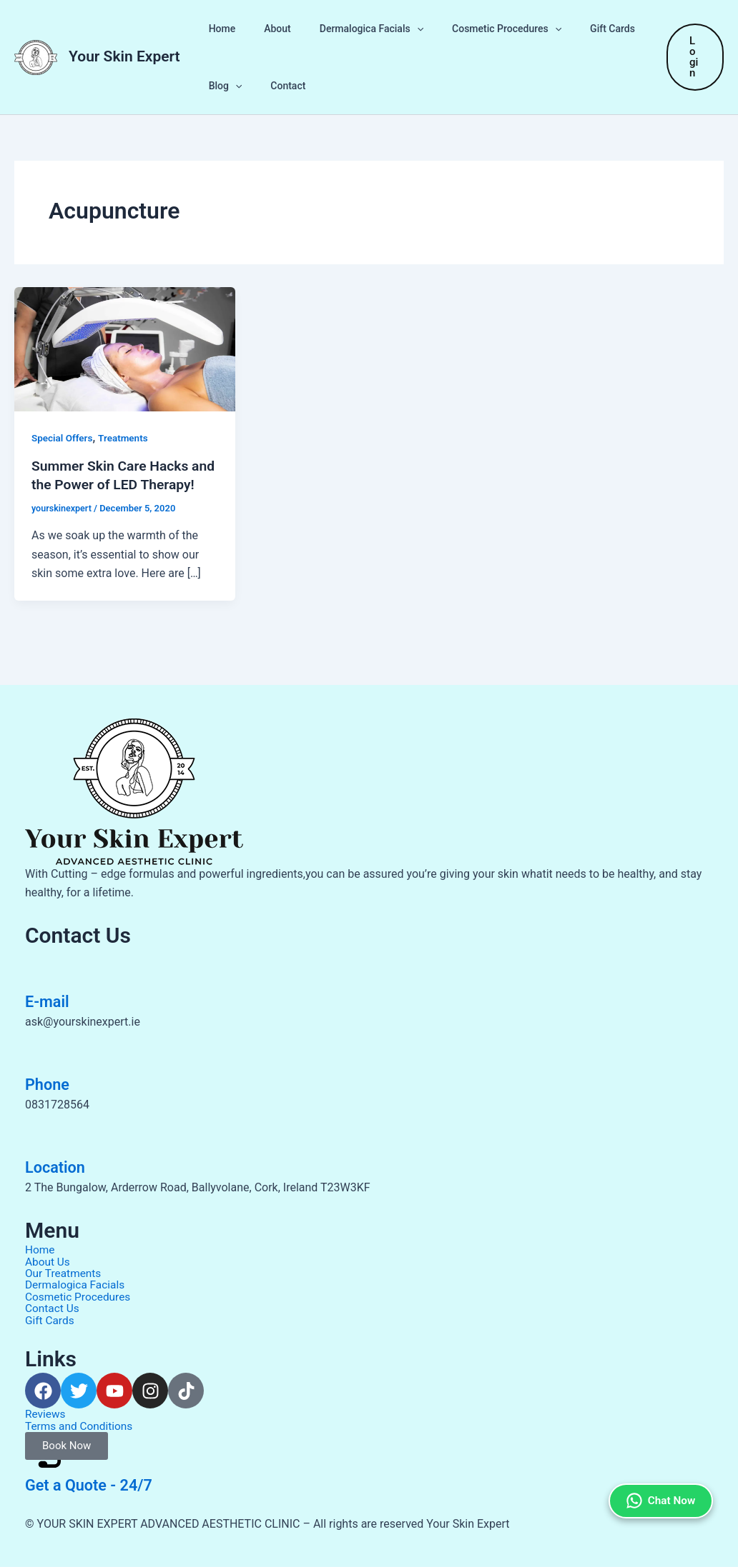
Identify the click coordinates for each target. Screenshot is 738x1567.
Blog (221, 85)
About (264, 28)
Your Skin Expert (124, 56)
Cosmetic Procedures (476, 28)
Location (58, 1170)
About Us (48, 1264)
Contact (274, 85)
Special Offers (63, 438)
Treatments (126, 438)
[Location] (43, 1135)
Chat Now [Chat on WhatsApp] (658, 1470)
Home (218, 28)
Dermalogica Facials (350, 28)
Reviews (46, 1414)
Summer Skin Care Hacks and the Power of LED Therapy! (113, 484)
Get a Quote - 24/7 (96, 1485)
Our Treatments (64, 1275)
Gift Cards (573, 28)
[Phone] (43, 1053)
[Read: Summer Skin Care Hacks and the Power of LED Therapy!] (124, 348)
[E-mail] (43, 970)
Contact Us (53, 1309)
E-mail (49, 1004)
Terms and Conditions (81, 1426)
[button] (395, 28)
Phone (49, 1087)
